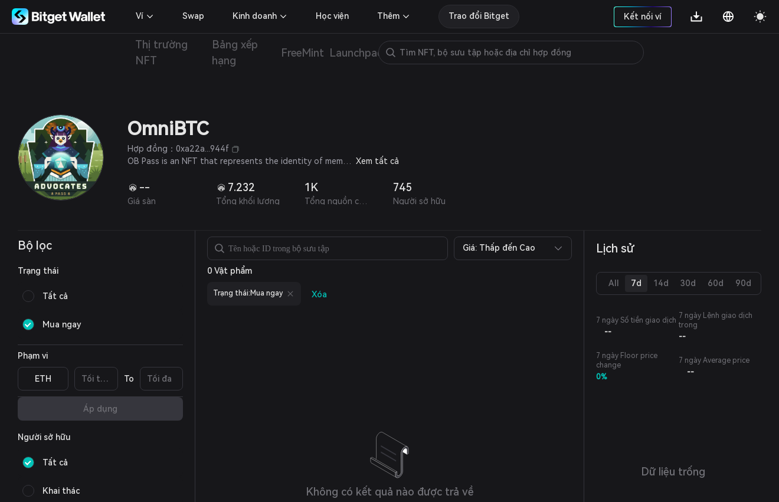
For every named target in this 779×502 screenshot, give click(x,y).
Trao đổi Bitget (479, 16)
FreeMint (302, 53)
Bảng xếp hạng (235, 52)
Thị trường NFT (161, 52)
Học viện (332, 16)
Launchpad (356, 53)
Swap (193, 16)
